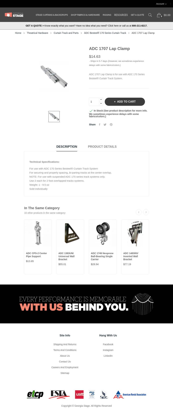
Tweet (105, 124)
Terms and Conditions (64, 350)
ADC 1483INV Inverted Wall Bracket (130, 256)
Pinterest (111, 124)
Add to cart (126, 101)
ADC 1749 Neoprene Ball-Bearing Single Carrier (102, 256)
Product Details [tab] (102, 146)
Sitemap (64, 373)
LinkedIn (108, 355)
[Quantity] (94, 102)
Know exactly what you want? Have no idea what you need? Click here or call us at (86, 25)
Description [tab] (66, 146)
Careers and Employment (64, 367)
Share (99, 124)
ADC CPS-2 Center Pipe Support (36, 255)
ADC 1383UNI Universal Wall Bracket (66, 256)
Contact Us (65, 361)
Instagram (108, 350)
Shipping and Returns (64, 344)
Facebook (108, 344)
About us (65, 355)
